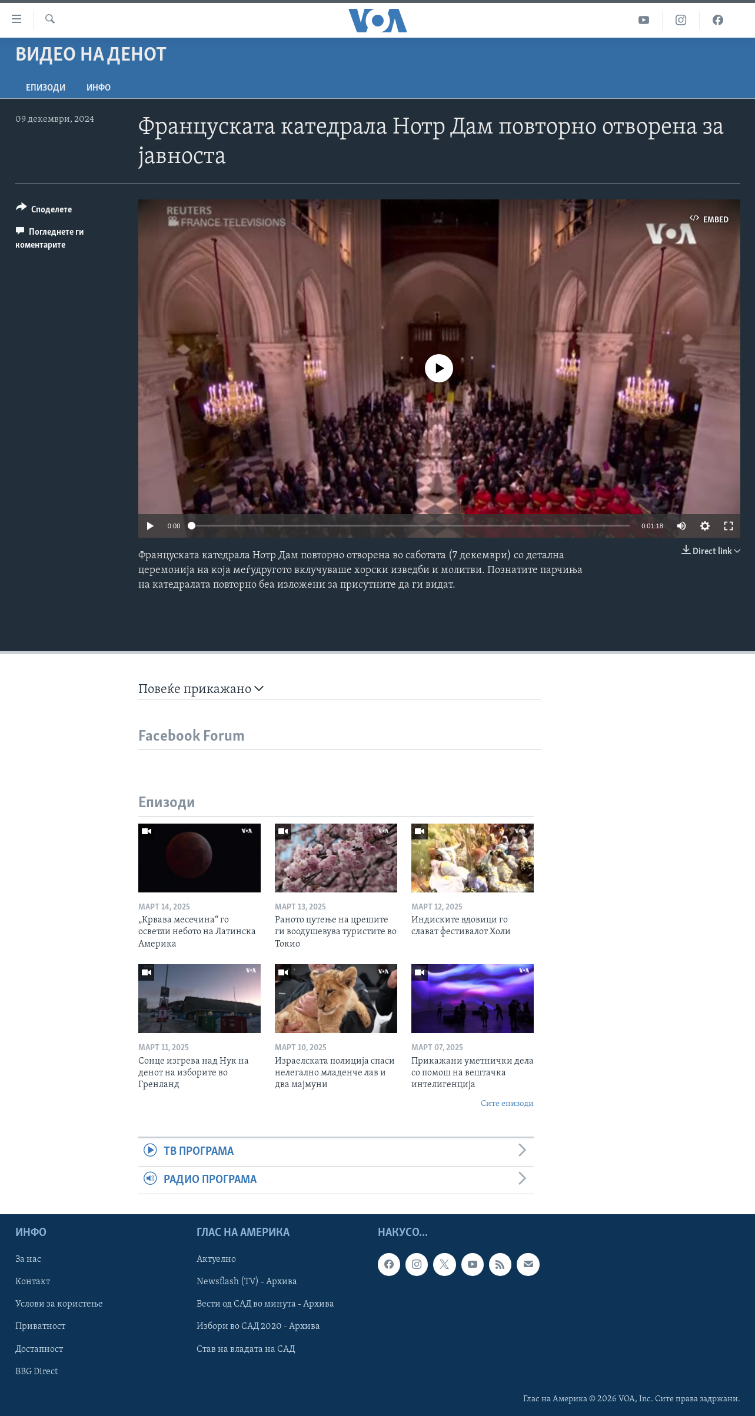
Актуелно (216, 1259)
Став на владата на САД (246, 1349)
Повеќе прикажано (201, 689)
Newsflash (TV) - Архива (247, 1282)
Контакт (32, 1282)
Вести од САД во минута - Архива (265, 1304)
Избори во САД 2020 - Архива (258, 1326)
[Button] (44, 211)
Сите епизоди (507, 1104)
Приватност (40, 1326)
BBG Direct (36, 1371)
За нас (28, 1259)
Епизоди (45, 88)
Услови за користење (59, 1304)
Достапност (39, 1349)
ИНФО (99, 88)
